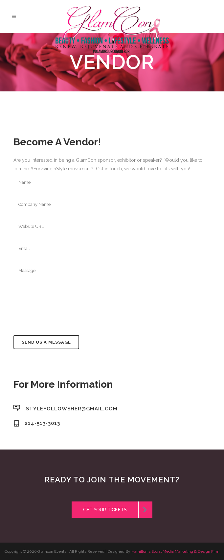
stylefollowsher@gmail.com (72, 408)
